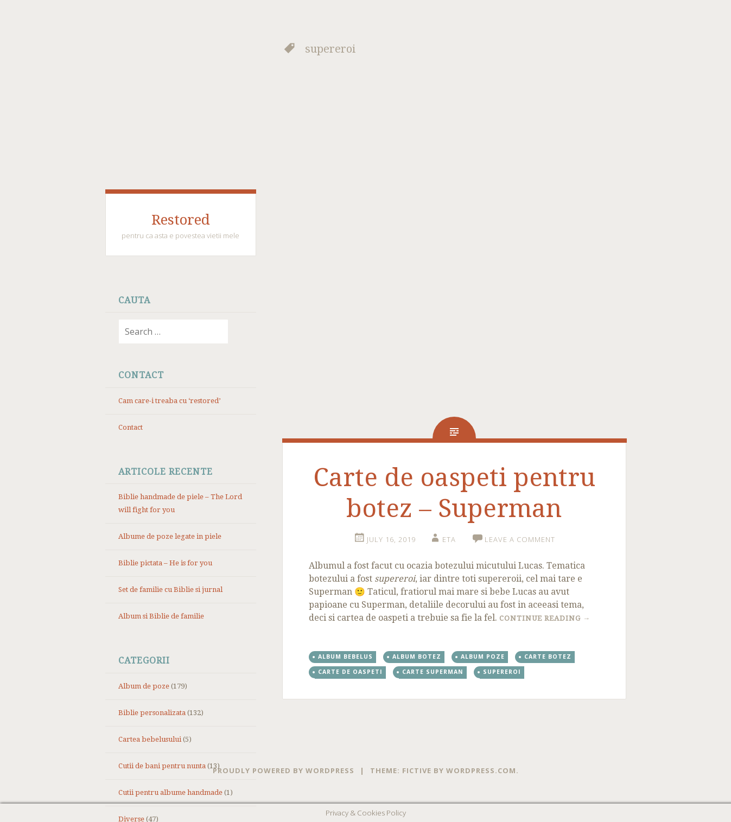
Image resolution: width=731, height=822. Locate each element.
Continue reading (544, 618)
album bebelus (345, 656)
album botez (416, 656)
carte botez (547, 656)
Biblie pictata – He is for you (165, 563)
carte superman (432, 672)
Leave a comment (520, 539)
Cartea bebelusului (149, 739)
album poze (483, 656)
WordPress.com (481, 770)
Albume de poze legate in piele (169, 536)
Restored (180, 220)
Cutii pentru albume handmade (170, 792)
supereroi (502, 672)
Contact (130, 427)
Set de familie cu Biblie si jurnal (170, 589)
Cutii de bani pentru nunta (162, 766)
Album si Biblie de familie (161, 616)
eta (449, 539)
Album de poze (143, 686)
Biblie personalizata (152, 713)
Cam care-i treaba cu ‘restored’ (169, 401)
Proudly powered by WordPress (283, 770)
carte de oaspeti (350, 672)
